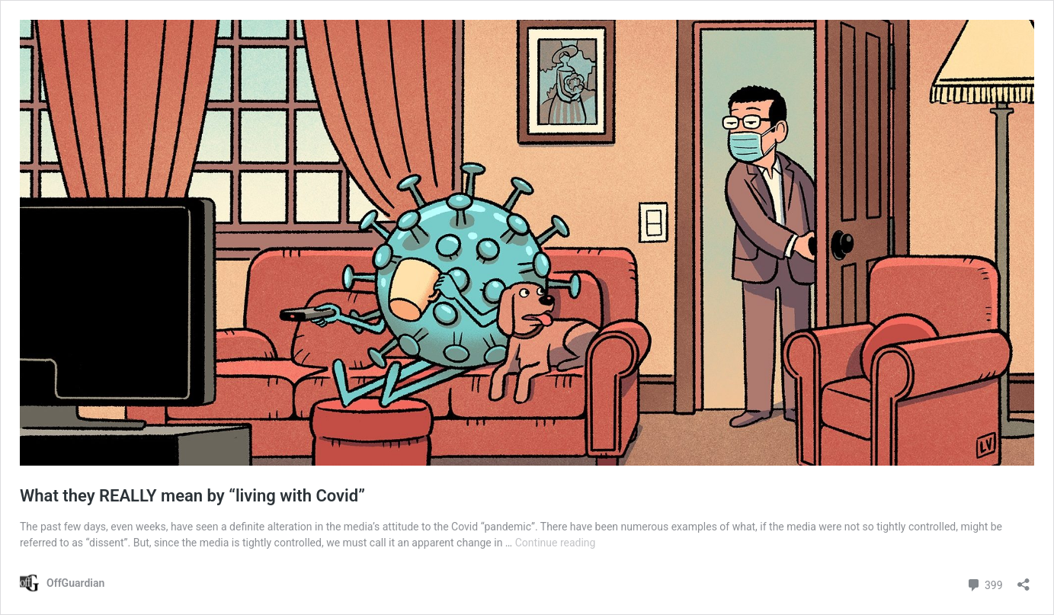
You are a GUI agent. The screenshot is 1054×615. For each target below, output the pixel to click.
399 (984, 583)
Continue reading (555, 543)
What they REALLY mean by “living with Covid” (192, 495)
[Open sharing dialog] (1023, 579)
